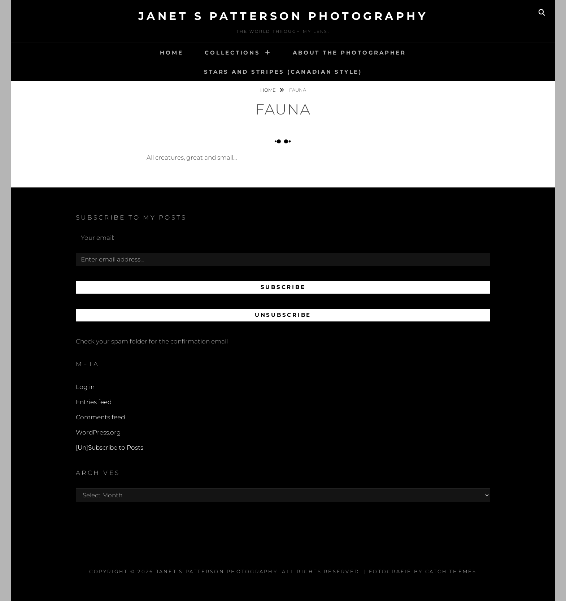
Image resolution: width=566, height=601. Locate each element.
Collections (232, 52)
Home (171, 52)
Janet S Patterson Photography (283, 16)
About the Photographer (349, 52)
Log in (85, 386)
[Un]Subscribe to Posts (109, 447)
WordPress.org (98, 432)
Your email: (97, 237)
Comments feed (100, 417)
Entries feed (94, 402)
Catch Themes (451, 571)
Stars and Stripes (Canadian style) (283, 71)
